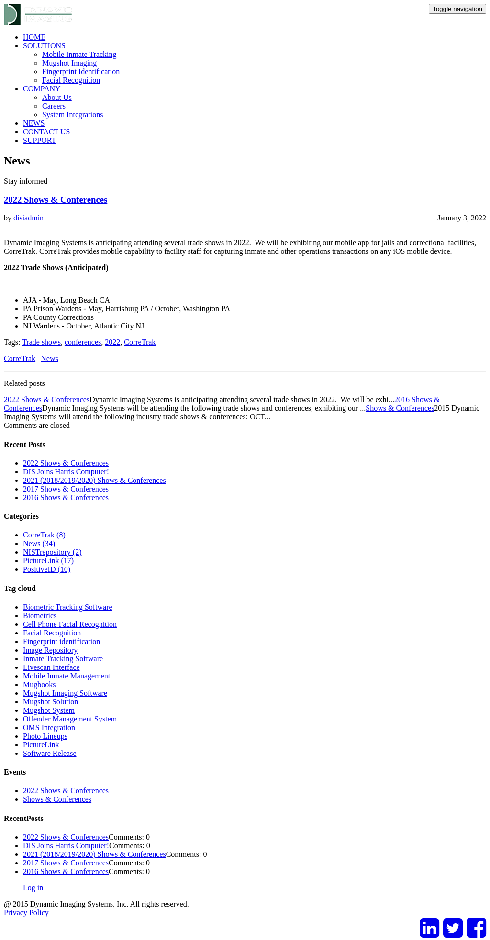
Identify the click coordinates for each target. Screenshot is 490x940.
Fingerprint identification (61, 641)
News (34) (39, 543)
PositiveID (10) (46, 569)
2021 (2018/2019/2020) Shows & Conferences (94, 480)
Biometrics (39, 616)
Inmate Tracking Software (63, 659)
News (49, 358)
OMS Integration (49, 727)
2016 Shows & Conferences (66, 497)
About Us (57, 97)
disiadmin (28, 218)
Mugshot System (49, 710)
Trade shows (41, 342)
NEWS (34, 123)
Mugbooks (39, 684)
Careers (54, 106)
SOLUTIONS (44, 46)
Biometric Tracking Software (67, 607)
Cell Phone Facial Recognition (70, 624)
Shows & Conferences (400, 408)
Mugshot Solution (50, 702)
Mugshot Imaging (69, 63)
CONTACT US (46, 132)
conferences (83, 342)
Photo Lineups (45, 736)
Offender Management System (70, 719)
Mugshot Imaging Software (65, 693)
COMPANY (42, 89)
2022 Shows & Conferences (55, 200)
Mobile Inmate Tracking (79, 54)
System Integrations (72, 114)
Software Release (50, 753)
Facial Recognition (71, 80)
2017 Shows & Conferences (66, 489)
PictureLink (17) (48, 561)
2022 (112, 342)
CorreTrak (140, 342)
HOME (34, 37)
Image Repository (50, 650)
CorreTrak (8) (44, 535)
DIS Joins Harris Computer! (66, 472)
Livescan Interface (51, 667)
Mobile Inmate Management (66, 676)
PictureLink (41, 745)
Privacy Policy (26, 912)
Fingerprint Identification (81, 71)
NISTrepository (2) (52, 552)
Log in (33, 888)
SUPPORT (39, 140)
